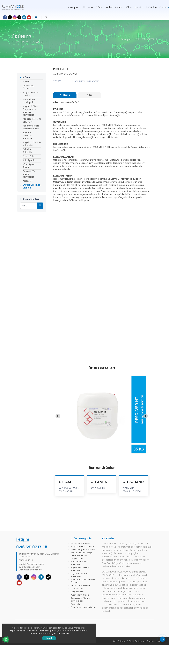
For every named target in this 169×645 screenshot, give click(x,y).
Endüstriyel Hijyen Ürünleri (31, 186)
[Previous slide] (58, 416)
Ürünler (137, 39)
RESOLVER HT (150, 39)
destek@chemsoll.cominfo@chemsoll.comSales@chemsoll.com (31, 567)
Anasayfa (126, 39)
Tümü (26, 81)
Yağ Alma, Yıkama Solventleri (32, 144)
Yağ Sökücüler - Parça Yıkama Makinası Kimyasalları (30, 110)
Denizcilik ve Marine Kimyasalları (29, 174)
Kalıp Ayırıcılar (29, 160)
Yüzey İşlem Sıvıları (29, 166)
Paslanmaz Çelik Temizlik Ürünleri (31, 127)
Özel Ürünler (29, 156)
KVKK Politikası (119, 641)
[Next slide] (145, 416)
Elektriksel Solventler (27, 151)
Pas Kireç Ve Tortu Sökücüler (32, 120)
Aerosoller (27, 180)
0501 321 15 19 (26, 560)
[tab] (64, 95)
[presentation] (64, 95)
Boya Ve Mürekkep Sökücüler (27, 135)
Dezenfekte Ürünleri (28, 87)
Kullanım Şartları (156, 641)
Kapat (49, 638)
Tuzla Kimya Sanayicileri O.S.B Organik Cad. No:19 (39, 555)
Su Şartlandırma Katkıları (30, 94)
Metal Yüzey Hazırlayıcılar (29, 101)
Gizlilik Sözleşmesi (137, 641)
